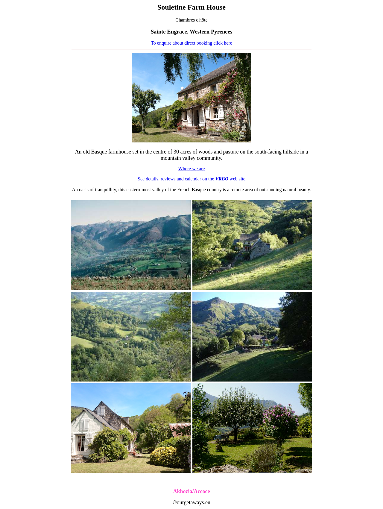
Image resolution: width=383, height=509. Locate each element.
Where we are (191, 168)
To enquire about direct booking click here (191, 42)
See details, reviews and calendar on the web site (191, 178)
